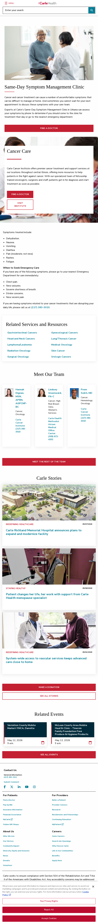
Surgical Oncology (18, 356)
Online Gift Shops (11, 824)
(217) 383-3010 (40, 307)
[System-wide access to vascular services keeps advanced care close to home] (49, 630)
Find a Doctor (9, 800)
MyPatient (57, 824)
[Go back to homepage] (47, 3)
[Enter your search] (49, 10)
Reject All (49, 911)
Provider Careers (59, 805)
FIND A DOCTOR (49, 128)
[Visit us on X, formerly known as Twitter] (12, 787)
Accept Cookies (49, 920)
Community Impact (11, 846)
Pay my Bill (7, 805)
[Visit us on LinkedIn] (20, 787)
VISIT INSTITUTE (20, 204)
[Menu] (6, 3)
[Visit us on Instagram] (35, 787)
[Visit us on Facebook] (5, 787)
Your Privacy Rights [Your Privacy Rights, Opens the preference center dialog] (49, 903)
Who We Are (8, 836)
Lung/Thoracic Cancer (63, 338)
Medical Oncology (61, 344)
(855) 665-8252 (72, 883)
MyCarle (8, 819)
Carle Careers (58, 836)
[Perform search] (91, 10)
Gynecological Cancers (64, 332)
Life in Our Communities (62, 851)
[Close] (93, 888)
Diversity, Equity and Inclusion (16, 851)
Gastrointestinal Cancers (22, 332)
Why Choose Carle (60, 846)
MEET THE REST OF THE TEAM (49, 461)
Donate (6, 860)
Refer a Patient (59, 800)
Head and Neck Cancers (21, 338)
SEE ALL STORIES (49, 696)
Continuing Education (61, 819)
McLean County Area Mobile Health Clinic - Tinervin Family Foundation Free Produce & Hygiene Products (71, 730)
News (5, 855)
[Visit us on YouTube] (27, 787)
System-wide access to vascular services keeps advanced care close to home (46, 660)
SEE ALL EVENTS (49, 754)
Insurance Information (12, 809)
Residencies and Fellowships (65, 814)
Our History (8, 841)
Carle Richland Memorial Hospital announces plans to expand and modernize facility (44, 532)
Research (56, 809)
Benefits (56, 855)
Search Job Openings (61, 841)
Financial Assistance (12, 814)
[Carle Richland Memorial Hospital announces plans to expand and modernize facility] (49, 502)
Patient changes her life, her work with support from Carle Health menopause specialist (47, 596)
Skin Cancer (58, 350)
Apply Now (57, 860)
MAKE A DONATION (49, 687)
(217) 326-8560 (38, 883)
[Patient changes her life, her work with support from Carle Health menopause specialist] (49, 566)
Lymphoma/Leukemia (19, 344)
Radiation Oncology (18, 350)
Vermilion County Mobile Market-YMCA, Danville (21, 727)
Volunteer (7, 865)
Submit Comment (11, 782)
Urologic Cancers (61, 356)
